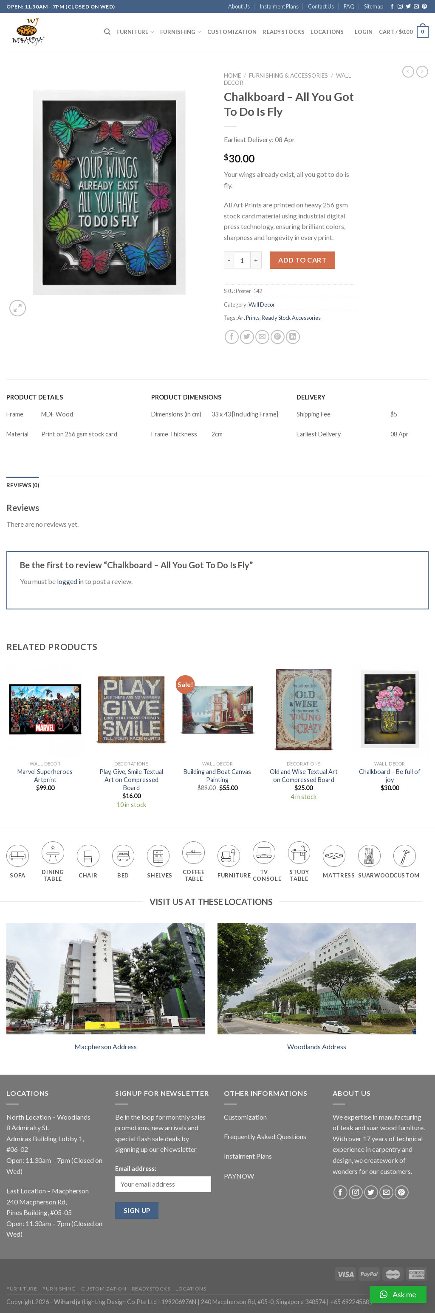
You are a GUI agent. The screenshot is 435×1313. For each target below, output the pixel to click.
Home (232, 75)
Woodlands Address (316, 1046)
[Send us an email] (416, 7)
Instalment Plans (279, 6)
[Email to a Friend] (262, 337)
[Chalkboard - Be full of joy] (390, 709)
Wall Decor (262, 304)
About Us (239, 6)
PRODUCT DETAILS (34, 397)
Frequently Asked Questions (265, 1136)
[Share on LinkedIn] (293, 337)
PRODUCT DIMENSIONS (186, 397)
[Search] (107, 32)
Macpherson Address (105, 1046)
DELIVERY (311, 397)
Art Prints (248, 317)
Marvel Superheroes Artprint (45, 775)
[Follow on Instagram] (400, 7)
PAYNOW (239, 1176)
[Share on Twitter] (247, 337)
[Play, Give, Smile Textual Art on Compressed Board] (131, 709)
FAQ (349, 6)
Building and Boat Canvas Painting (217, 775)
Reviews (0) (22, 485)
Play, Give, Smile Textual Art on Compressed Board (131, 779)
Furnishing (180, 32)
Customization (232, 31)
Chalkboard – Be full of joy (390, 775)
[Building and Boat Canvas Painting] (217, 709)
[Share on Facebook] (232, 337)
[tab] (22, 485)
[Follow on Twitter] (408, 7)
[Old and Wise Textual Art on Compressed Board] (303, 709)
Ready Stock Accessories (291, 317)
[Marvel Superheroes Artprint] (45, 709)
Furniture (135, 32)
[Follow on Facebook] (392, 7)
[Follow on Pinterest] (424, 7)
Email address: (135, 1168)
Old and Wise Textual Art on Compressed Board (304, 775)
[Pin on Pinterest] (278, 337)
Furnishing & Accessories (288, 75)
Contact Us (321, 6)
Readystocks (284, 31)
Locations (327, 31)
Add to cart (302, 260)
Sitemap (373, 6)
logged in (70, 581)
